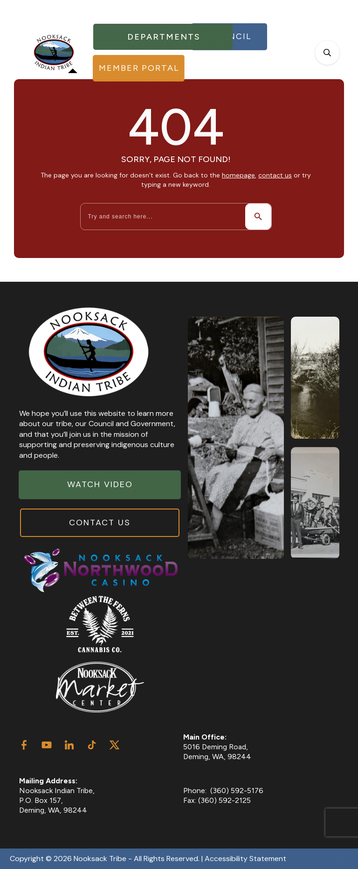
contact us (275, 175)
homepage (238, 175)
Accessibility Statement (245, 858)
